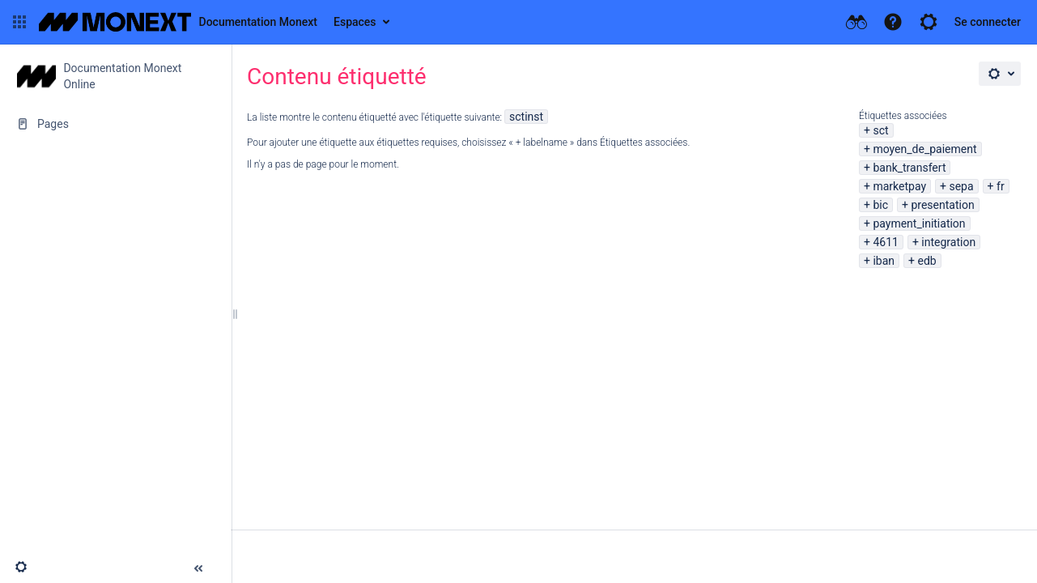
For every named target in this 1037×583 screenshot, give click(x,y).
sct (880, 130)
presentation (942, 204)
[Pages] (115, 124)
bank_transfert (909, 167)
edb (926, 260)
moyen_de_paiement (924, 149)
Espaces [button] (355, 21)
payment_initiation (919, 223)
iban (884, 260)
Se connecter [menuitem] (987, 21)
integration (948, 242)
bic (880, 204)
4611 (885, 242)
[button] (19, 22)
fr (1001, 186)
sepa (961, 186)
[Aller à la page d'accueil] (178, 22)
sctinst (526, 116)
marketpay (899, 186)
